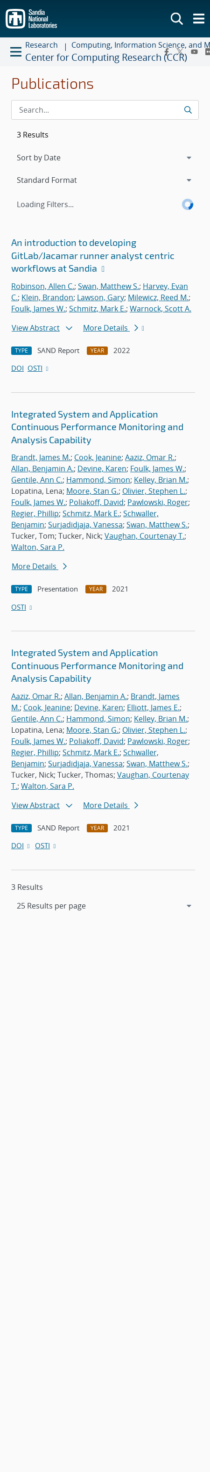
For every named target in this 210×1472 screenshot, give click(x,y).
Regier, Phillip (35, 513)
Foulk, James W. (38, 308)
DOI (17, 368)
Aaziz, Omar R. (150, 457)
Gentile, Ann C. (37, 480)
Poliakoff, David (96, 502)
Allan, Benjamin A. (42, 468)
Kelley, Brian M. (160, 480)
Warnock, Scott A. (160, 308)
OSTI (39, 368)
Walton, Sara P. (37, 547)
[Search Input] (105, 110)
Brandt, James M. (40, 457)
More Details (110, 328)
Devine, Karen (101, 468)
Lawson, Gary (100, 297)
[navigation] (105, 905)
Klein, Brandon (47, 297)
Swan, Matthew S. (108, 286)
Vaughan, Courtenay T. (144, 536)
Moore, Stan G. (92, 491)
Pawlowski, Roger (157, 502)
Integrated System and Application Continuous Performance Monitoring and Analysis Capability (97, 426)
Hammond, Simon (98, 480)
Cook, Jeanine (97, 457)
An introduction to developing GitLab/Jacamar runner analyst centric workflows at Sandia (93, 255)
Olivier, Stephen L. (153, 491)
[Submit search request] (188, 110)
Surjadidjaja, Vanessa (85, 525)
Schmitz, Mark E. (97, 308)
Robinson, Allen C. (42, 286)
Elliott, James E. (153, 707)
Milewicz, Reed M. (158, 297)
